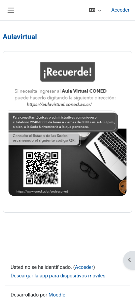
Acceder (120, 10)
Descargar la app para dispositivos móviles (58, 276)
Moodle (56, 295)
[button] (95, 10)
